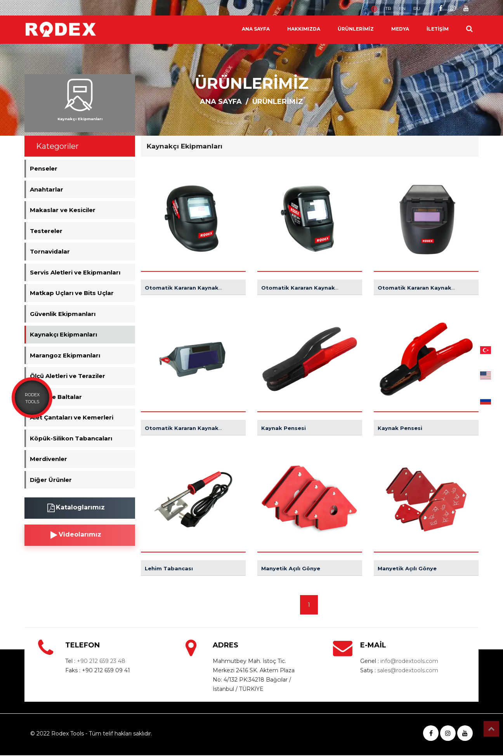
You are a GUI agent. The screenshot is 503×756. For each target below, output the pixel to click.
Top (491, 729)
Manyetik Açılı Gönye (290, 568)
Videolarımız (75, 535)
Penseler (43, 168)
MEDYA (400, 29)
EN (402, 8)
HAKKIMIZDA (303, 29)
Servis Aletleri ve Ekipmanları (75, 272)
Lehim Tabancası (169, 568)
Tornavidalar (50, 251)
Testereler (46, 231)
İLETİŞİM (438, 29)
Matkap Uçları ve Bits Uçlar (72, 293)
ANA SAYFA (256, 29)
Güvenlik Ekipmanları (62, 314)
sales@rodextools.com (407, 670)
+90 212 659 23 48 (101, 661)
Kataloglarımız (76, 508)
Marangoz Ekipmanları (65, 355)
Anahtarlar (46, 189)
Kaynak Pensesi (283, 428)
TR (388, 8)
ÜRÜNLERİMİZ (356, 29)
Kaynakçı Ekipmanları (63, 334)
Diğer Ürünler (51, 479)
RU (416, 8)
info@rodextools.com (409, 661)
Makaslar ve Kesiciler (62, 210)
